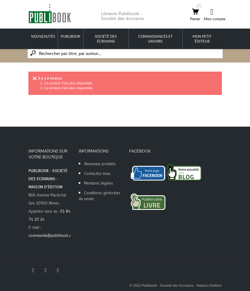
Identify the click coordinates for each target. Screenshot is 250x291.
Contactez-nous (97, 173)
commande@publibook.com (52, 235)
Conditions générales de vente (99, 195)
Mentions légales (98, 183)
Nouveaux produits (100, 163)
